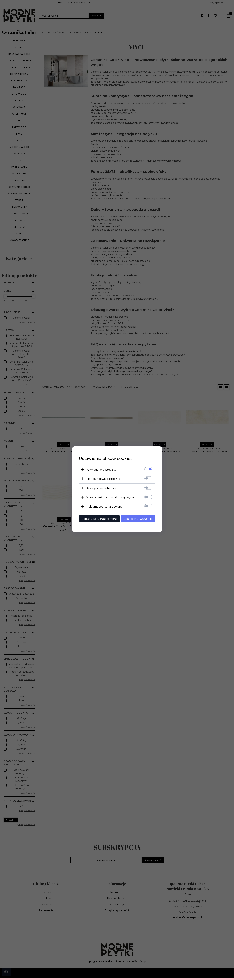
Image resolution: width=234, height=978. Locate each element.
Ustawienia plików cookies (105, 458)
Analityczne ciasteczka (101, 488)
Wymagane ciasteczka (101, 469)
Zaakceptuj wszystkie (138, 518)
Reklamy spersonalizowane (104, 506)
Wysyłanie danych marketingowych (110, 497)
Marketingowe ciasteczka (103, 478)
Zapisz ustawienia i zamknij (99, 518)
